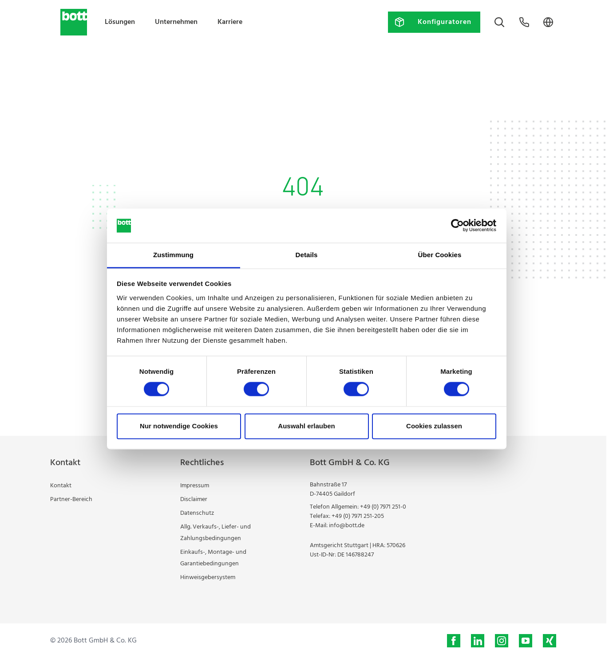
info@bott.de (346, 525)
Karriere (230, 22)
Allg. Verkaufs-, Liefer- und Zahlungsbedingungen (215, 533)
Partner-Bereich (71, 499)
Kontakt (60, 486)
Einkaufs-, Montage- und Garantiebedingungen (213, 558)
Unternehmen (176, 22)
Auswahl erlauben (306, 426)
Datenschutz (197, 513)
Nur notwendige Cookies (179, 426)
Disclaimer (193, 499)
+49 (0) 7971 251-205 (358, 516)
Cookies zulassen (434, 426)
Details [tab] (307, 254)
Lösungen (120, 22)
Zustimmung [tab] (173, 254)
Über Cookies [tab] (440, 254)
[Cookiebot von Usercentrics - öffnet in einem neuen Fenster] (457, 225)
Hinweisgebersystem (207, 577)
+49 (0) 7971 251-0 (383, 507)
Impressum (194, 486)
